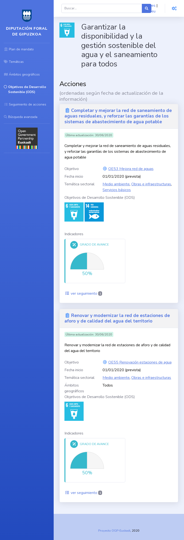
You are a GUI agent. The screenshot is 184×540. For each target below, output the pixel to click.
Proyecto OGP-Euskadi (114, 530)
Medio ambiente (116, 184)
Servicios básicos (117, 190)
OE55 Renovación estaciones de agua (140, 362)
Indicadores (73, 234)
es (153, 5)
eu (153, 11)
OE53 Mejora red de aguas (131, 168)
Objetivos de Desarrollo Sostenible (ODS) (99, 197)
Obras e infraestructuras (151, 184)
